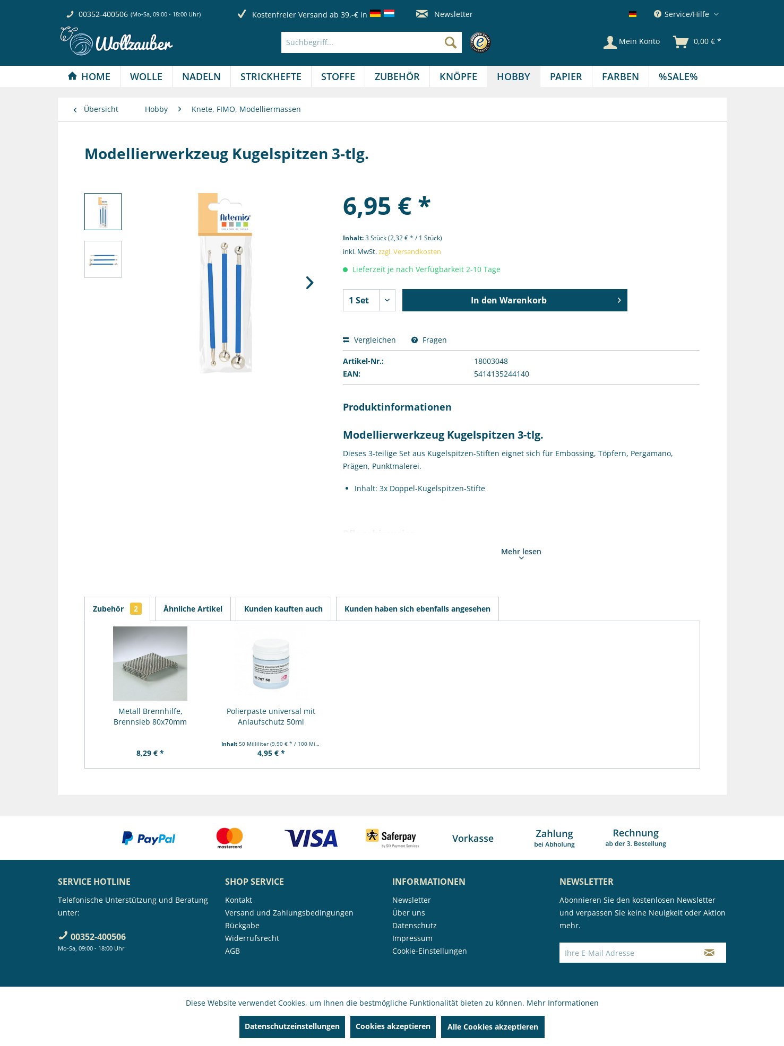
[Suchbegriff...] (371, 42)
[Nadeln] (201, 76)
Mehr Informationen (563, 1003)
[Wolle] (146, 76)
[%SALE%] (678, 76)
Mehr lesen (521, 552)
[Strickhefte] (271, 76)
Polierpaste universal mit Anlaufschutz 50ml (271, 716)
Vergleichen (369, 340)
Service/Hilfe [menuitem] (682, 14)
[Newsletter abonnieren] (709, 953)
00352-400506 (103, 14)
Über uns (408, 913)
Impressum (412, 938)
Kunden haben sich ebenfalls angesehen (417, 609)
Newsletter (444, 14)
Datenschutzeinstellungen (292, 1026)
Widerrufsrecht (252, 938)
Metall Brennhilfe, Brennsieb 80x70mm (150, 716)
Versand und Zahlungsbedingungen (289, 913)
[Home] (89, 76)
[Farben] (620, 76)
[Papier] (566, 76)
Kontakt (238, 900)
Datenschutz (414, 925)
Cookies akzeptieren (393, 1026)
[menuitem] (388, 42)
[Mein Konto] (632, 42)
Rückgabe (242, 925)
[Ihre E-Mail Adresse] (626, 953)
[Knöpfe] (458, 76)
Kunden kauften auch (283, 609)
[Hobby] (513, 76)
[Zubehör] (397, 76)
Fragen (429, 340)
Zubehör (117, 609)
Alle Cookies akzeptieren (492, 1027)
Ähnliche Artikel (192, 609)
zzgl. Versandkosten (409, 251)
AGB (232, 951)
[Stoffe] (338, 76)
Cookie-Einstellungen (429, 951)
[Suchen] (451, 42)
